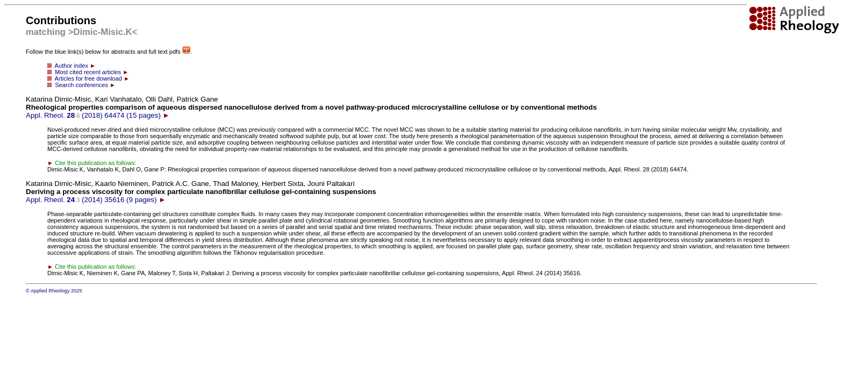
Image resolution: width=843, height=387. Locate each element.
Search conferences (81, 85)
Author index (71, 65)
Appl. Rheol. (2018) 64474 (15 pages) (311, 107)
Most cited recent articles (87, 72)
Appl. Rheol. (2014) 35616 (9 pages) (201, 192)
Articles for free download (88, 78)
